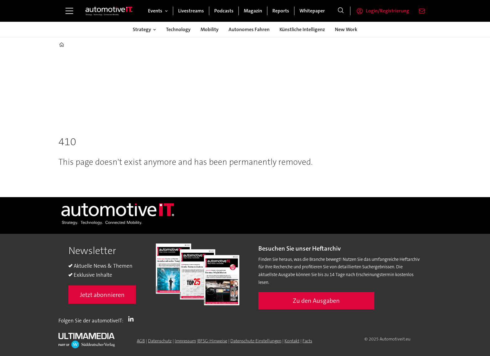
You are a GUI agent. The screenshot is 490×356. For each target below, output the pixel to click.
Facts (307, 341)
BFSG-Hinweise (212, 341)
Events (155, 10)
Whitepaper (312, 10)
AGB (141, 341)
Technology (178, 29)
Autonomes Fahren (249, 29)
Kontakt (291, 341)
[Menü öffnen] (69, 10)
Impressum (185, 341)
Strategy (142, 29)
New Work (346, 29)
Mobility (210, 29)
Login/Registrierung (387, 10)
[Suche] (341, 11)
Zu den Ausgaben (316, 301)
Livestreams (191, 10)
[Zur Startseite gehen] (109, 10)
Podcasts (223, 10)
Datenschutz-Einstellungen (255, 341)
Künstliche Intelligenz (302, 29)
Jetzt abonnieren (102, 295)
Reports (280, 10)
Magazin (253, 10)
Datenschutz (160, 341)
